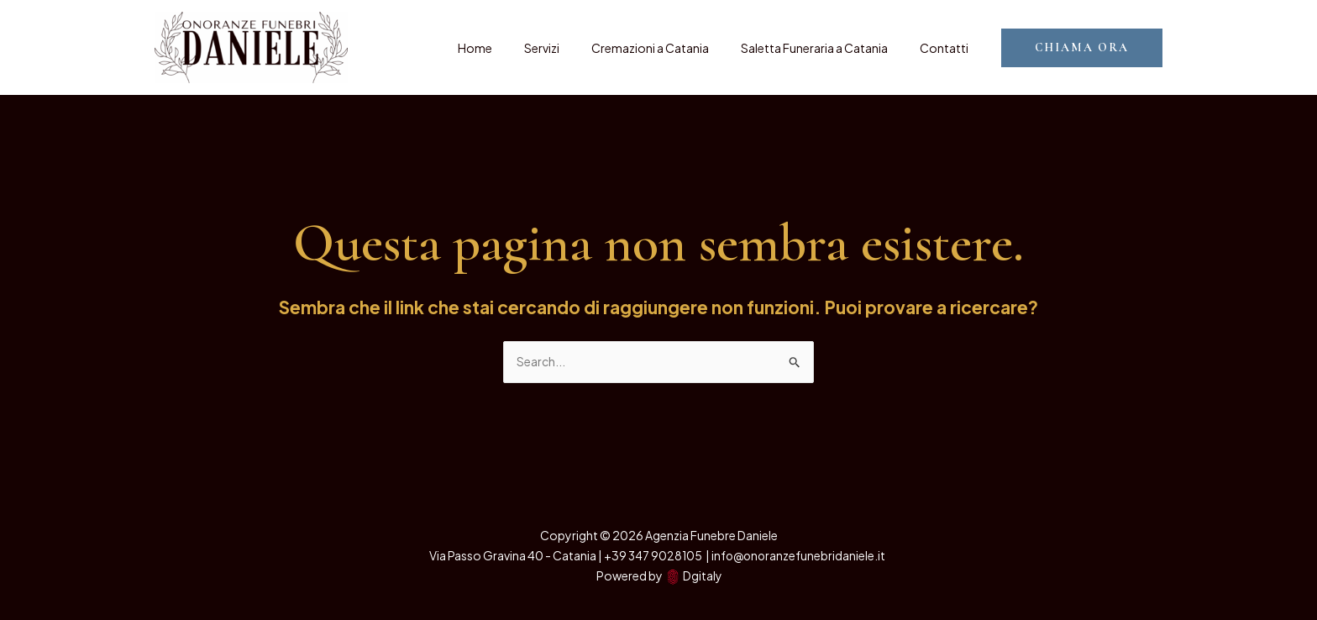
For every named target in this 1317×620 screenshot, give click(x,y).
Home (513, 47)
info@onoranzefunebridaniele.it (799, 555)
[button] (1081, 48)
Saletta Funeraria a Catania (826, 47)
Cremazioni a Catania (671, 47)
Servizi (571, 47)
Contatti (948, 47)
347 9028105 (665, 555)
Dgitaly (701, 575)
